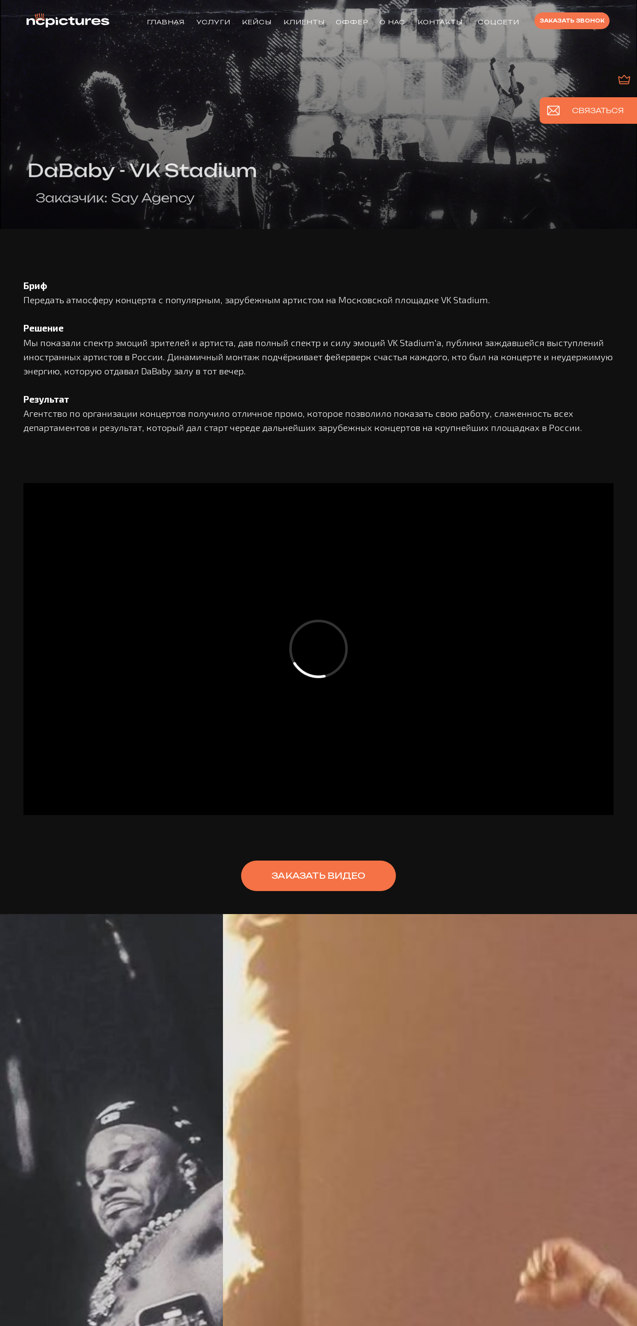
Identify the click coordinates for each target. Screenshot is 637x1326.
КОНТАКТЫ (440, 22)
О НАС (392, 22)
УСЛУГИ (213, 22)
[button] (572, 20)
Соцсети (498, 22)
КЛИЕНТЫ (304, 22)
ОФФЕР (352, 22)
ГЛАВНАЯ (165, 22)
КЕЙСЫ (257, 22)
